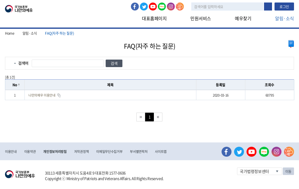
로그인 (284, 6)
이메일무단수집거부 (109, 151)
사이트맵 (161, 151)
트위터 (144, 7)
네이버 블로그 (162, 7)
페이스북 (135, 7)
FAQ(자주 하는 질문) (59, 33)
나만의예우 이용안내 (41, 95)
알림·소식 (284, 18)
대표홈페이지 (154, 18)
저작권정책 (81, 151)
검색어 (23, 63)
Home (9, 33)
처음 (140, 117)
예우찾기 (243, 18)
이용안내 (11, 151)
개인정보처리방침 (54, 151)
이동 (288, 171)
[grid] (149, 95)
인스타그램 (171, 7)
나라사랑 (180, 7)
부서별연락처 (138, 151)
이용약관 (30, 151)
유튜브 (153, 7)
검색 (268, 7)
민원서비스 (200, 18)
